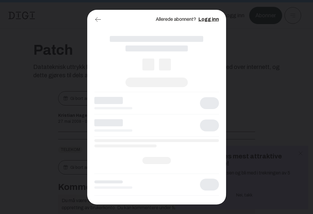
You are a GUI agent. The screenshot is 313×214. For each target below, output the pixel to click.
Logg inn (208, 19)
